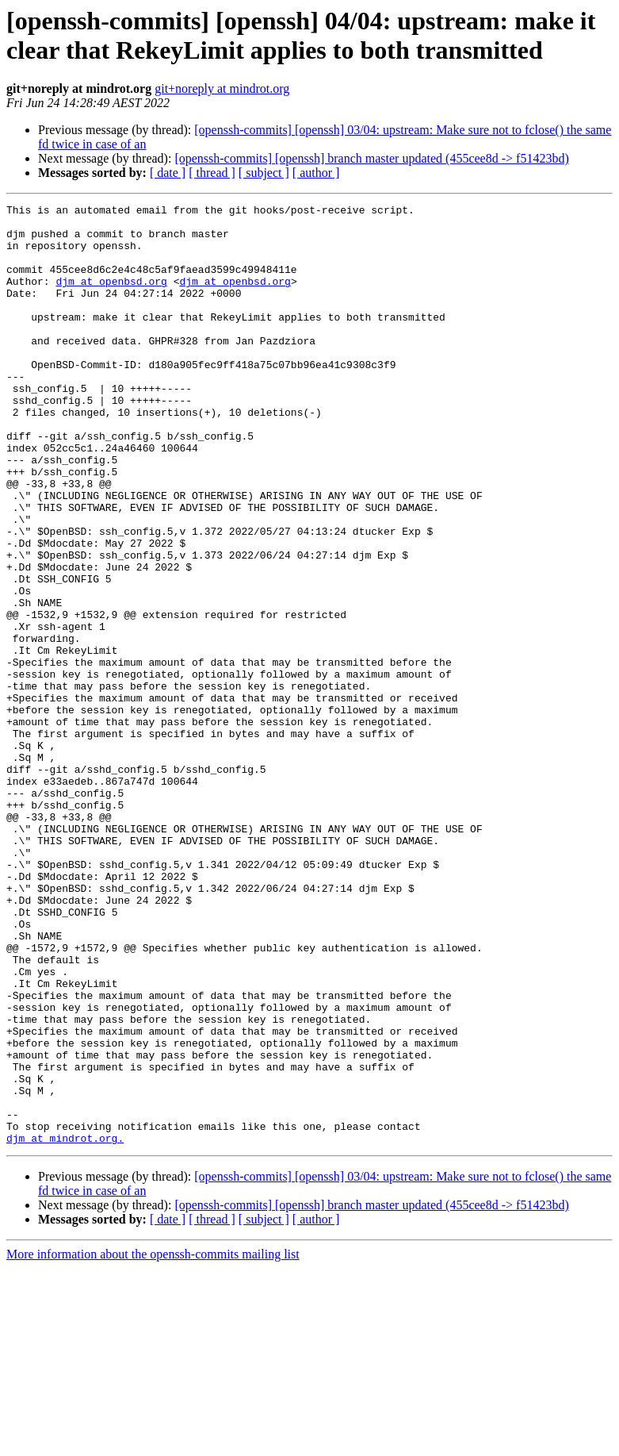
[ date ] (167, 172)
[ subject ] (264, 172)
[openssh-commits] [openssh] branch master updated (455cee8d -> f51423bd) (371, 158)
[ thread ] (212, 172)
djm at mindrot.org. (65, 1326)
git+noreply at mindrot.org (222, 88)
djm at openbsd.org (110, 297)
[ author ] (316, 172)
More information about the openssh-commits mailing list (153, 1442)
